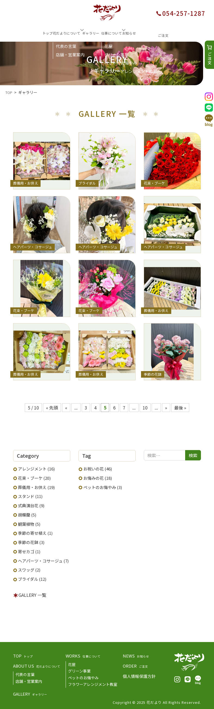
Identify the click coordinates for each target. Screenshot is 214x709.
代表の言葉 (25, 673)
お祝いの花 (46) (97, 468)
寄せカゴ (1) (29, 551)
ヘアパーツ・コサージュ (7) (43, 560)
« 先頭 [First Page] (52, 407)
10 (145, 407)
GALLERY (30, 693)
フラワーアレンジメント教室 (92, 683)
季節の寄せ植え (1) (35, 532)
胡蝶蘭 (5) (27, 514)
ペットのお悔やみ (83, 677)
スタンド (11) (30, 495)
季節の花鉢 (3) (31, 541)
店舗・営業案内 (29, 680)
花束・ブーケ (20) (34, 477)
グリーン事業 (79, 670)
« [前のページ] (66, 407)
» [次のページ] (166, 407)
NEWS (136, 655)
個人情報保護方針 (139, 675)
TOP (23, 655)
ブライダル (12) (32, 578)
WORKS (83, 655)
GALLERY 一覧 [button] (32, 594)
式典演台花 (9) (31, 505)
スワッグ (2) (29, 569)
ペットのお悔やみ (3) (102, 486)
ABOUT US (36, 665)
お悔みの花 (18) (97, 477)
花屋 (72, 663)
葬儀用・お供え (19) (36, 486)
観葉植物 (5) (29, 523)
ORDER (135, 665)
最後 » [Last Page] (180, 407)
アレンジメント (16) (36, 468)
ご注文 (209, 58)
